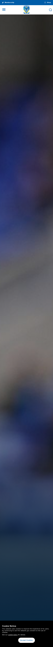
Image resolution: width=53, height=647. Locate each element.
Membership (8, 3)
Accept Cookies (26, 640)
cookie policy (13, 635)
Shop (47, 2)
